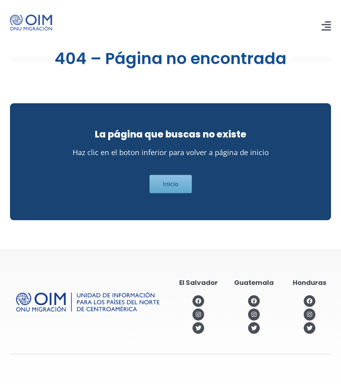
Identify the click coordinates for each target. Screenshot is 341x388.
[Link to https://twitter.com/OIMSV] (198, 328)
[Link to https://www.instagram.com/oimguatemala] (254, 314)
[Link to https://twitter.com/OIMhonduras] (309, 328)
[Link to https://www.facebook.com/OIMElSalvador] (198, 301)
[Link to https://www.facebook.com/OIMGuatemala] (254, 301)
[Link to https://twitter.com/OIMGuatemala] (254, 328)
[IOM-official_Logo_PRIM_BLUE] (30, 17)
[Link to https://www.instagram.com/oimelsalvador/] (198, 314)
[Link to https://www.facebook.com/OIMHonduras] (309, 301)
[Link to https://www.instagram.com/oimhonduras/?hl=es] (309, 314)
